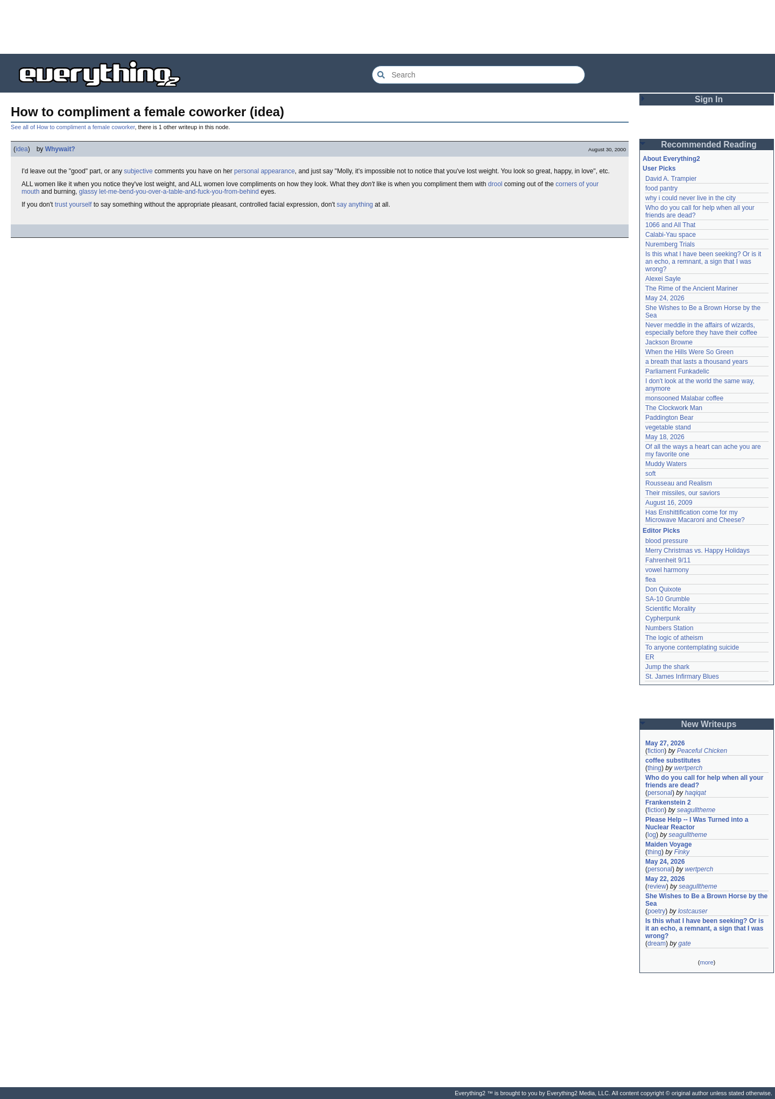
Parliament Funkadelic (677, 371)
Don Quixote (663, 589)
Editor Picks (661, 530)
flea (650, 579)
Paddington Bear (669, 417)
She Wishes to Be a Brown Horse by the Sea (706, 899)
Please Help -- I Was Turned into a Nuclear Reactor (697, 823)
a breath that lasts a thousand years (696, 361)
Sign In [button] (709, 99)
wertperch (688, 768)
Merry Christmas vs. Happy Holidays (697, 550)
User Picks (659, 168)
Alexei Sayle (663, 279)
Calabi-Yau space (670, 234)
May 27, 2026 (665, 743)
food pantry (661, 188)
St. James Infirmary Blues (682, 676)
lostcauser (693, 911)
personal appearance (264, 171)
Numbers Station (669, 628)
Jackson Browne (669, 342)
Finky (681, 852)
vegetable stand (668, 427)
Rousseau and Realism (678, 483)
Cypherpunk (662, 618)
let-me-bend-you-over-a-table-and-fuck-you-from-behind (179, 191)
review (656, 886)
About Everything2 (671, 159)
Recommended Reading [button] (709, 144)
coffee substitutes (673, 760)
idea (22, 149)
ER (649, 657)
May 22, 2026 (665, 879)
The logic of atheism (674, 638)
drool (495, 184)
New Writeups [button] (709, 724)
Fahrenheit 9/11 (668, 560)
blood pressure (666, 541)
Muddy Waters (666, 464)
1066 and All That (670, 225)
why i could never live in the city (690, 198)
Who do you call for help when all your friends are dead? (705, 781)
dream (656, 943)
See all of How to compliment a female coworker (73, 127)
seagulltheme (696, 810)
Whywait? (60, 149)
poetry (656, 911)
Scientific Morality (670, 608)
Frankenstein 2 (668, 802)
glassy (88, 191)
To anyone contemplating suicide (692, 647)
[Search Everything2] (478, 75)
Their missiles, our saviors (682, 493)
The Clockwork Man (673, 408)
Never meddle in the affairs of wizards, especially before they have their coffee (701, 328)
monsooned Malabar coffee (684, 398)
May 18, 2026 (665, 437)
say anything (355, 204)
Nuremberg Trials (670, 244)
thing (654, 768)
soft (650, 473)
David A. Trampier (670, 178)
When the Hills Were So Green (689, 352)
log (651, 835)
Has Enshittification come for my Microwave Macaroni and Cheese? (695, 516)
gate (684, 943)
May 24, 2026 (665, 298)
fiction (655, 751)
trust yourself (73, 204)
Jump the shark (667, 667)
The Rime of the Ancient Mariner (691, 288)
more (706, 962)
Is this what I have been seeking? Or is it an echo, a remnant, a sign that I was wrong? (704, 261)
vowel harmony (667, 570)
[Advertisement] (387, 27)
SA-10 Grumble (667, 599)
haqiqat (695, 793)
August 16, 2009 (668, 502)
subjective (138, 171)
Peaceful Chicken (702, 751)
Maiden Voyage (668, 844)
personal (659, 793)
